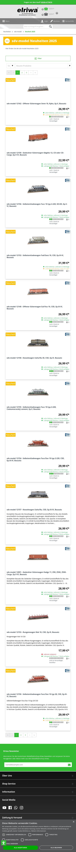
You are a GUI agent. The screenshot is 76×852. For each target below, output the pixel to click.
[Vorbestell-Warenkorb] (47, 14)
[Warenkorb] (47, 9)
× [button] (73, 822)
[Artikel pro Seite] (10, 65)
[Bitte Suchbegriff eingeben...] (35, 26)
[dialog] (38, 836)
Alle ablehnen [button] (56, 848)
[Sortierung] (43, 65)
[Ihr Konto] (44, 21)
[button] (3, 842)
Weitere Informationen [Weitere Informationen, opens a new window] (38, 831)
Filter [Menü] (38, 58)
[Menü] (5, 21)
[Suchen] (50, 26)
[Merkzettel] (55, 21)
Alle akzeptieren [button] (20, 848)
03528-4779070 (46, 2)
